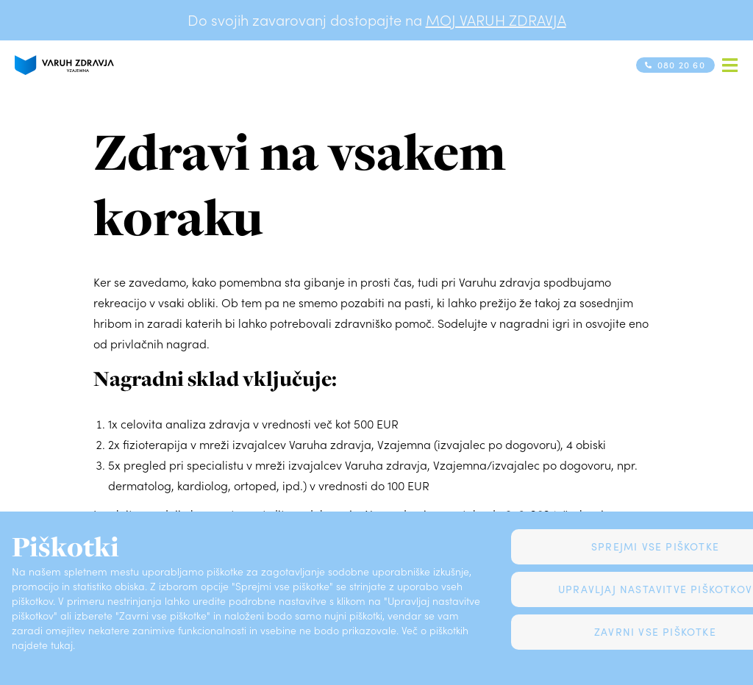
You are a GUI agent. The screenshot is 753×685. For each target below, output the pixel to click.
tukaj (62, 645)
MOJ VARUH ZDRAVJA (496, 19)
